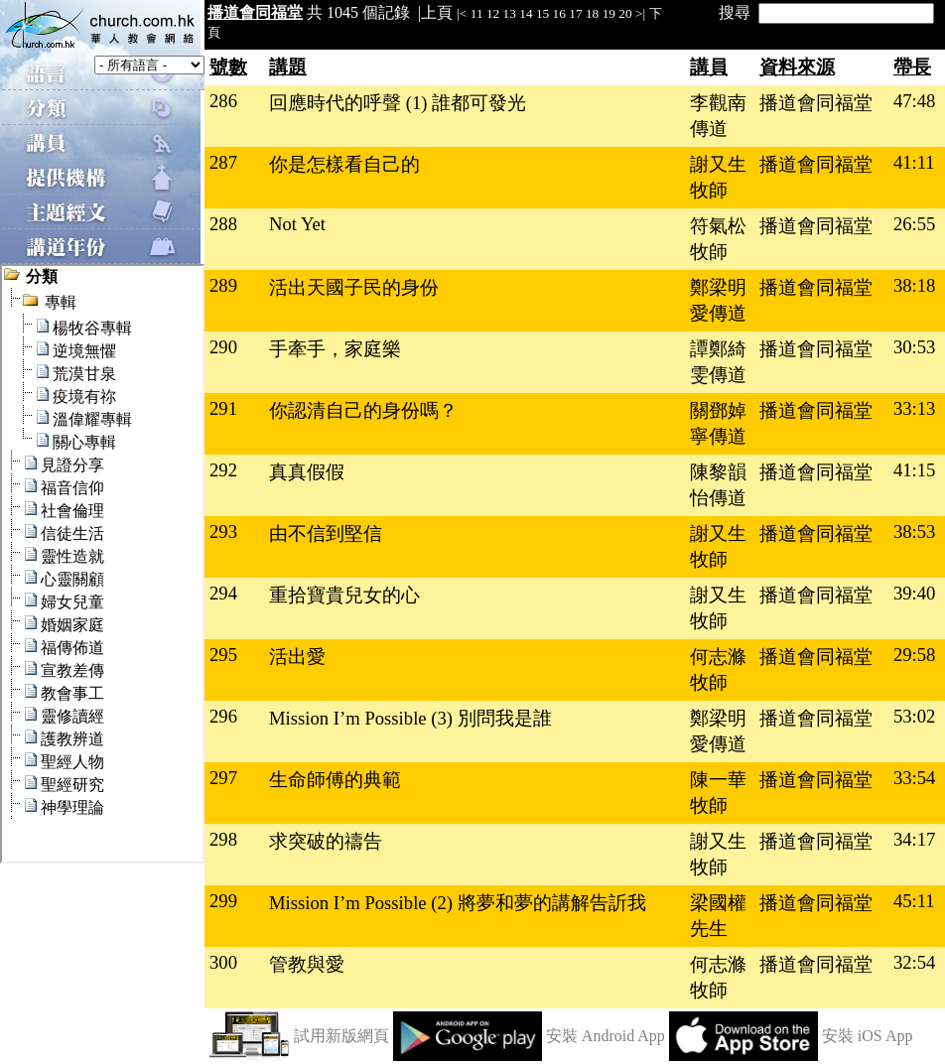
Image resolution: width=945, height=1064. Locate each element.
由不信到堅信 (325, 533)
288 (223, 223)
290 (223, 346)
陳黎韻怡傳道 (718, 485)
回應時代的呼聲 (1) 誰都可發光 (397, 102)
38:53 (914, 531)
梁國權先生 (718, 915)
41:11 (914, 162)
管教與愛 (306, 964)
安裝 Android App (605, 1035)
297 (223, 777)
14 (525, 13)
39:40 (914, 593)
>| (640, 13)
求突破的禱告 (325, 841)
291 (223, 408)
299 (223, 900)
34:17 (914, 839)
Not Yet (297, 223)
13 (509, 13)
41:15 (914, 470)
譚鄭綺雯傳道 (718, 361)
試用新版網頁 (341, 1035)
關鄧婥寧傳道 (718, 423)
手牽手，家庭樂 (335, 348)
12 (492, 13)
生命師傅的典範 (335, 779)
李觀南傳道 (718, 115)
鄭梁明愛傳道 (718, 300)
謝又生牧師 (718, 177)
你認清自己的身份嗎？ (363, 410)
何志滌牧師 (718, 669)
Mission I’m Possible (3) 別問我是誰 (410, 718)
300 (223, 962)
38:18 (914, 285)
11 (477, 13)
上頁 (437, 12)
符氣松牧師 (718, 238)
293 (223, 531)
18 (592, 13)
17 (575, 13)
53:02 (914, 716)
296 (223, 716)
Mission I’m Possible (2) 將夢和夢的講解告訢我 (457, 902)
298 (223, 839)
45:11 (914, 900)
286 (223, 100)
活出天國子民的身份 (354, 287)
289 (223, 285)
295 (223, 654)
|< (462, 13)
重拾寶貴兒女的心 (344, 595)
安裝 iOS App (867, 1035)
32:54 (914, 962)
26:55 (914, 223)
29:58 (914, 654)
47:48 (914, 100)
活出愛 (297, 656)
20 (624, 13)
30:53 (914, 346)
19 (609, 13)
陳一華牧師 (718, 792)
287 (223, 162)
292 (223, 470)
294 (223, 593)
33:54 (914, 777)
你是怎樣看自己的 (344, 164)
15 (542, 13)
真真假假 (306, 472)
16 (559, 13)
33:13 (914, 408)
